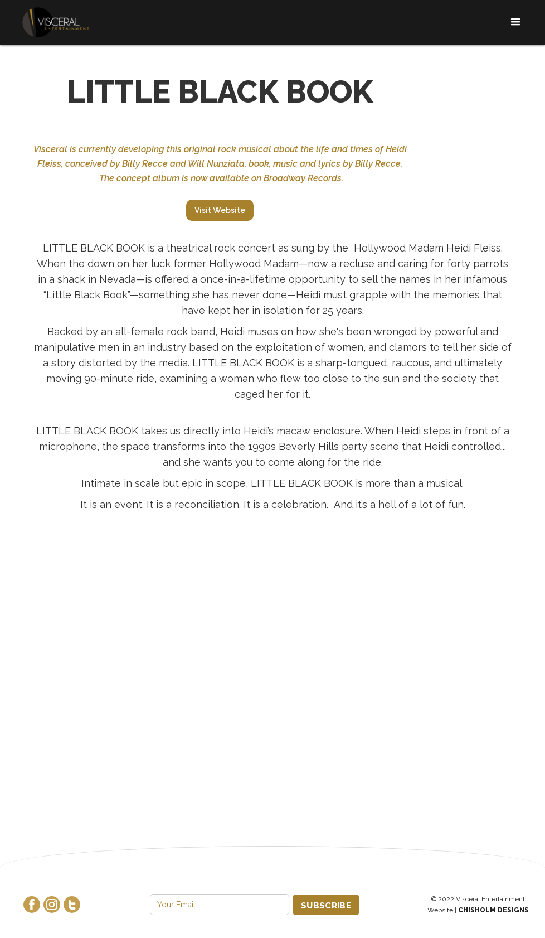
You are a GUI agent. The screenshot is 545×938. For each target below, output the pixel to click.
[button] (512, 22)
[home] (55, 22)
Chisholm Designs (493, 910)
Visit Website (219, 210)
